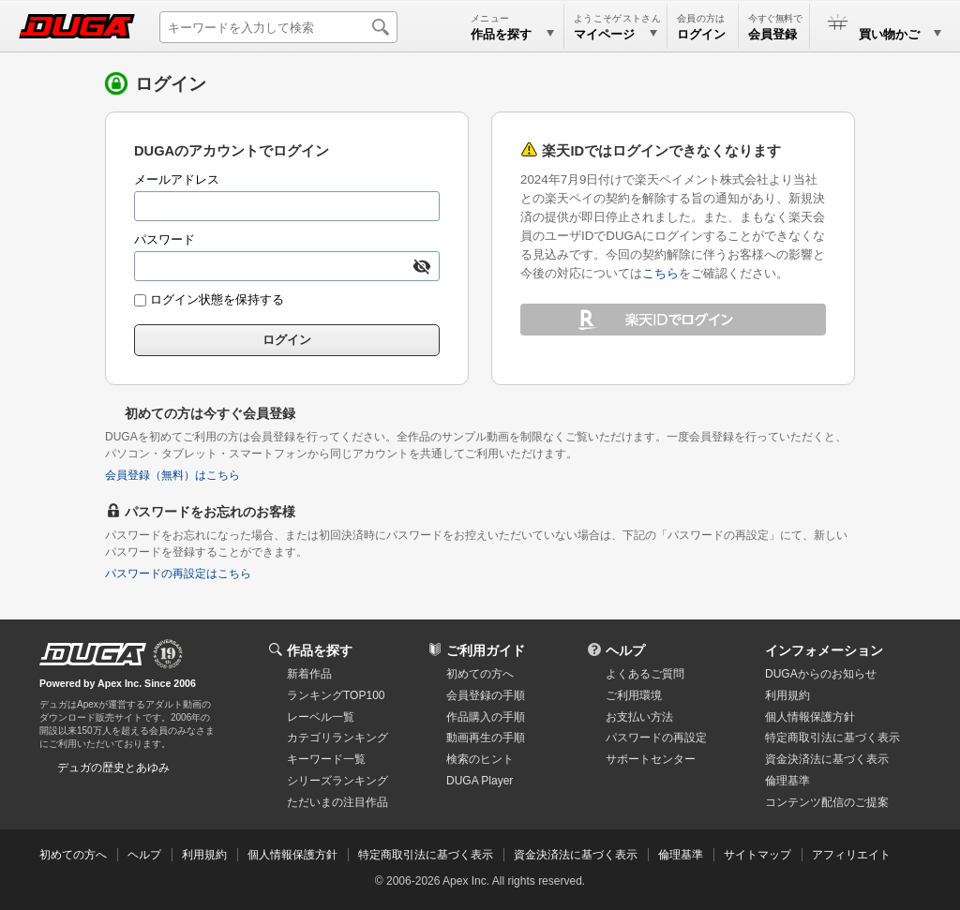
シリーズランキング (337, 780)
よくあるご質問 (645, 673)
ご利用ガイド (485, 650)
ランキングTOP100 (335, 695)
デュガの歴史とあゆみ (113, 767)
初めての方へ (480, 673)
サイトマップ (757, 854)
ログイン (701, 34)
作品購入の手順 (485, 717)
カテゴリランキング (337, 737)
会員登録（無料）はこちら (172, 475)
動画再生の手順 (485, 737)
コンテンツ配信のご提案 (827, 802)
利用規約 (787, 695)
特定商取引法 (832, 737)
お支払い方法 (639, 717)
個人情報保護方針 (810, 717)
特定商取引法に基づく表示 (425, 854)
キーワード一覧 (326, 759)
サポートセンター (651, 759)
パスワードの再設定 (656, 737)
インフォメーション (824, 650)
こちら (660, 273)
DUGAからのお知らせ (821, 673)
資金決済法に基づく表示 (576, 854)
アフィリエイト (851, 854)
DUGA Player (479, 780)
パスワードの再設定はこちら (178, 573)
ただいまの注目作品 (337, 802)
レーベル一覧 (320, 717)
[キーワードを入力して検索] (278, 27)
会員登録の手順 (485, 695)
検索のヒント (480, 759)
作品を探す (319, 650)
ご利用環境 (634, 695)
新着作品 (309, 673)
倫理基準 (787, 780)
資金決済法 (827, 759)
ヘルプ (625, 650)
